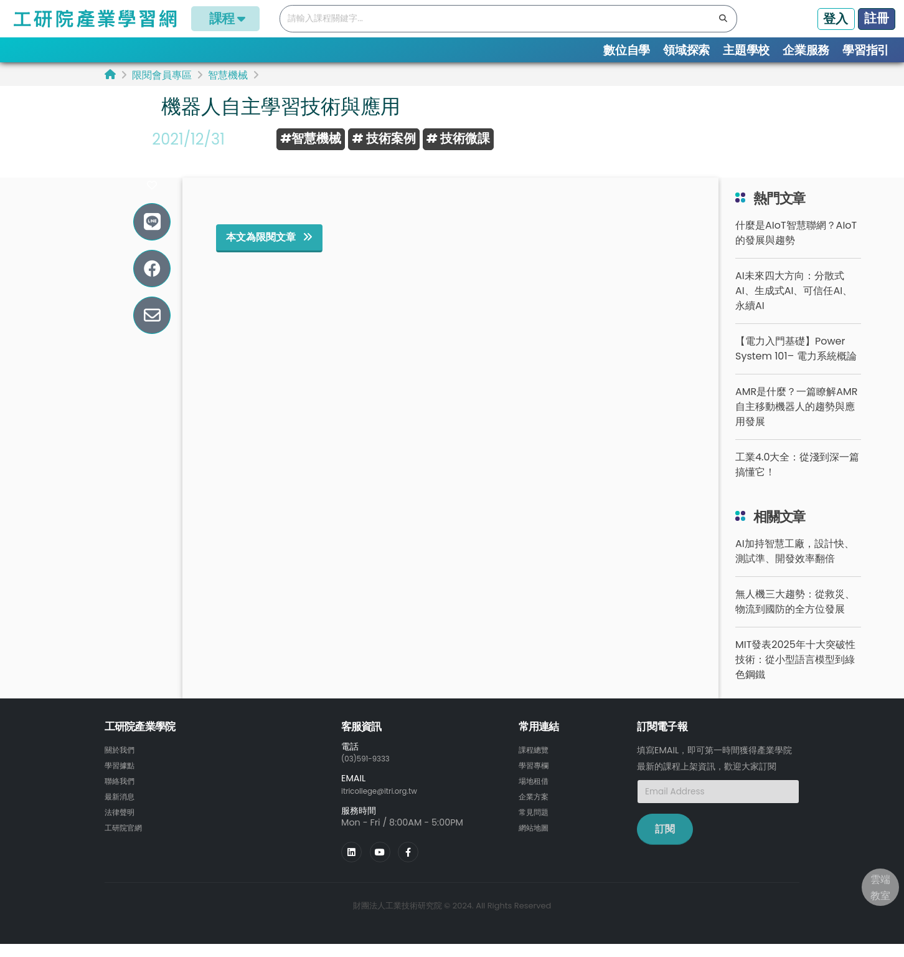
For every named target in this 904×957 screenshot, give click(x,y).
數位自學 (626, 50)
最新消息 (122, 808)
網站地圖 (536, 838)
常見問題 (536, 823)
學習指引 (865, 50)
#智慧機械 (310, 138)
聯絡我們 (122, 794)
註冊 (876, 18)
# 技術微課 (458, 138)
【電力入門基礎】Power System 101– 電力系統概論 (796, 363)
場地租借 (536, 794)
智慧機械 (228, 75)
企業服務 (806, 50)
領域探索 (686, 50)
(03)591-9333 (371, 772)
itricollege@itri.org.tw (388, 804)
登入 (835, 18)
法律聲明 (122, 823)
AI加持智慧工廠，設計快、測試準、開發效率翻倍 (794, 565)
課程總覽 (536, 764)
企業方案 (536, 808)
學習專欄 (536, 779)
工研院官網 (126, 838)
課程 (225, 18)
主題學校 (746, 50)
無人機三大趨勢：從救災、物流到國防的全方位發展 (795, 616)
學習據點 (122, 779)
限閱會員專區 (162, 75)
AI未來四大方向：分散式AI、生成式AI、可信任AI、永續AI (793, 305)
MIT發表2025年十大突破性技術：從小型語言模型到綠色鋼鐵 (795, 674)
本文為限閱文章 (269, 251)
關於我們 (122, 764)
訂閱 (665, 843)
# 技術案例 (383, 138)
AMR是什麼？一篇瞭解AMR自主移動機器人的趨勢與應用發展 (796, 421)
